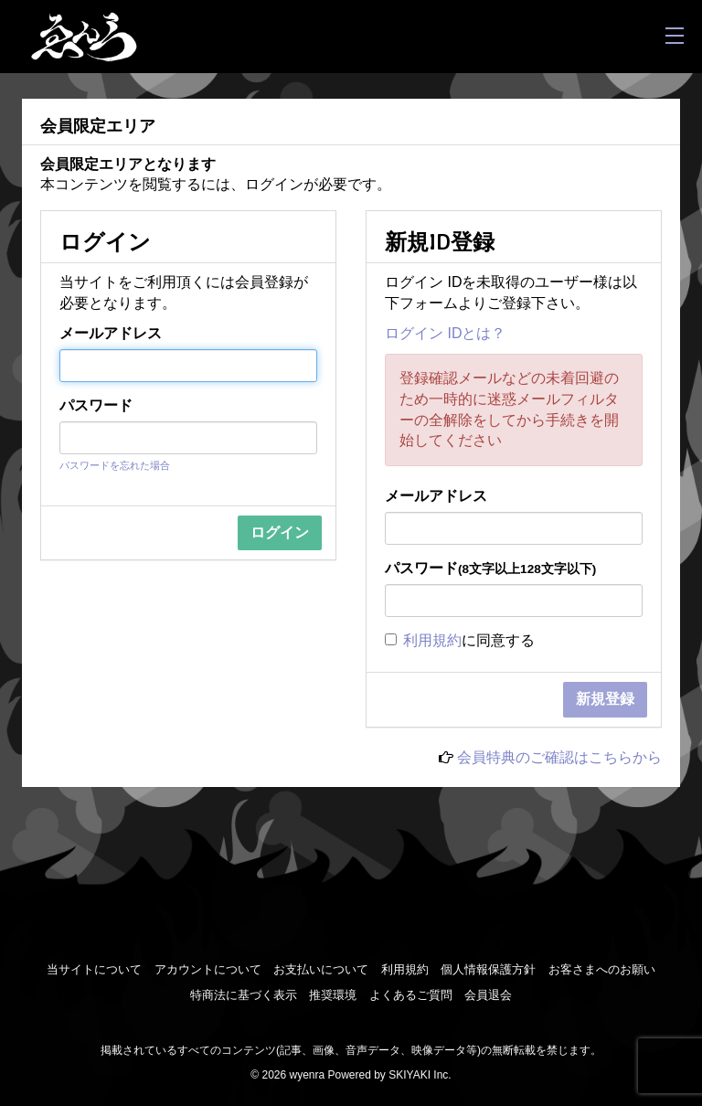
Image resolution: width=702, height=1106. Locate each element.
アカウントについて (207, 969)
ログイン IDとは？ (445, 333)
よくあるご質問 (410, 995)
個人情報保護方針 (488, 969)
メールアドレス (110, 333)
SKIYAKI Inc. (419, 1075)
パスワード (96, 405)
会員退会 (488, 995)
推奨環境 (332, 995)
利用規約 (432, 640)
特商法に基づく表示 (243, 995)
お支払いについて (320, 969)
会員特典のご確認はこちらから (559, 757)
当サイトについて (94, 969)
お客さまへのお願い (601, 969)
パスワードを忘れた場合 (114, 465)
